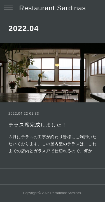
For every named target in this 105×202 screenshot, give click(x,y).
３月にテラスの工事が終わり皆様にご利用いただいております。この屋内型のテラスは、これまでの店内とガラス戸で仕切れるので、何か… (52, 144)
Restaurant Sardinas (52, 8)
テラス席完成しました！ (37, 125)
